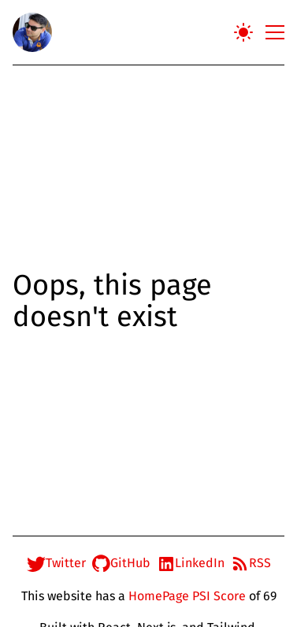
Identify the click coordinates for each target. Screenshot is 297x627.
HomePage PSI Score (187, 595)
